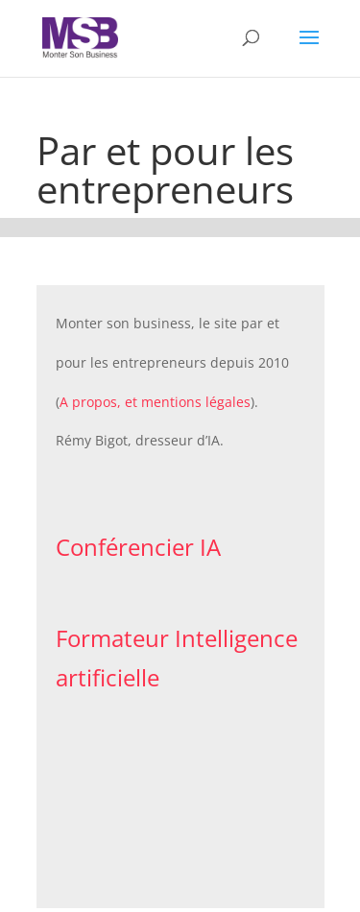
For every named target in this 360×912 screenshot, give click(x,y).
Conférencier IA (138, 547)
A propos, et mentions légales (155, 402)
